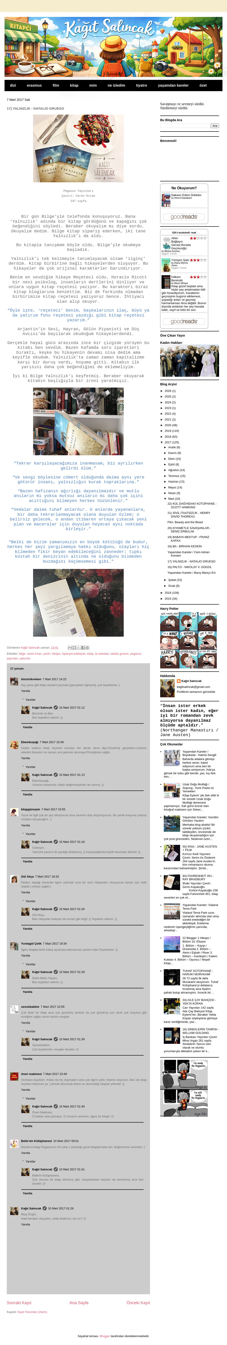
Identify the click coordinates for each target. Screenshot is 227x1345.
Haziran (173, 481)
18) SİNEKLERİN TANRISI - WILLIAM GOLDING (200, 1031)
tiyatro (141, 85)
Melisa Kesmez (172, 251)
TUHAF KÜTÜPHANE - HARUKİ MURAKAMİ (197, 972)
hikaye (56, 653)
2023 (168, 408)
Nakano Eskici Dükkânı (186, 195)
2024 (168, 402)
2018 (168, 436)
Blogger (105, 1336)
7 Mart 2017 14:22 (55, 679)
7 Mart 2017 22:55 (53, 1006)
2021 (168, 419)
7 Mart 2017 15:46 (52, 742)
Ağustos (174, 470)
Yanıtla (25, 691)
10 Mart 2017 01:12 (72, 707)
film (56, 85)
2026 (168, 391)
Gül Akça (27, 876)
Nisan (172, 493)
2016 (168, 592)
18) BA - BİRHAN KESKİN (184, 546)
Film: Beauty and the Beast (185, 522)
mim (93, 85)
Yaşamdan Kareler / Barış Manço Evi (191, 572)
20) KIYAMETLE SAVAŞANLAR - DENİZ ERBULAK (189, 529)
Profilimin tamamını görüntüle (196, 691)
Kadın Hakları (171, 342)
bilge (22, 653)
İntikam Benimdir (177, 278)
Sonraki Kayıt (19, 1303)
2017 (168, 442)
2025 (168, 396)
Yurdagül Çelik (31, 943)
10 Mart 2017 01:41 (72, 1169)
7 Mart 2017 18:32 (47, 876)
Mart (171, 498)
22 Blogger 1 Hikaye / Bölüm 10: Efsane (196, 939)
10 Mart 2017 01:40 (72, 1106)
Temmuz (174, 476)
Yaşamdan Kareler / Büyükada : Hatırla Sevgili (199, 753)
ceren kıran (34, 653)
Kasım (172, 453)
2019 (168, 430)
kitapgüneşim (30, 809)
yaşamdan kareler (173, 85)
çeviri (46, 653)
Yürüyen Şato (180, 260)
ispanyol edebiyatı (74, 653)
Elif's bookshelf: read (184, 232)
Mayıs (172, 487)
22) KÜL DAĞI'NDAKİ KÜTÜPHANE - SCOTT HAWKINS (192, 505)
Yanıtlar (31, 699)
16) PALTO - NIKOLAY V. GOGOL (189, 567)
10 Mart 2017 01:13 (72, 774)
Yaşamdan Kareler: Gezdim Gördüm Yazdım (200, 819)
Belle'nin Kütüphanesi (36, 1141)
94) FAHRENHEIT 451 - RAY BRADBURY (198, 877)
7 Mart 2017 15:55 (53, 809)
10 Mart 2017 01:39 (72, 1039)
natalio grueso (119, 653)
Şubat (172, 580)
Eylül (172, 464)
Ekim (172, 458)
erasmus (34, 85)
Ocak (172, 585)
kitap (74, 85)
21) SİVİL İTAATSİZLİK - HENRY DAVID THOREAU (188, 514)
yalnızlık (24, 658)
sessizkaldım (30, 1006)
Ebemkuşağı (30, 742)
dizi (13, 85)
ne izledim (116, 85)
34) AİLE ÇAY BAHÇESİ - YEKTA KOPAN (199, 1001)
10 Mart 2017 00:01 (66, 1141)
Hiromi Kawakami (183, 198)
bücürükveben (31, 679)
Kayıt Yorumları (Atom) (32, 1312)
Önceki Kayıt (138, 1303)
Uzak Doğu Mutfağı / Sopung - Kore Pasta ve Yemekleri (198, 788)
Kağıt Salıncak (42, 707)
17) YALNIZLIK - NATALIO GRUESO (191, 561)
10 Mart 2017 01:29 (72, 972)
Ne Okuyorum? (184, 188)
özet (203, 85)
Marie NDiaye (181, 283)
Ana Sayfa (79, 1303)
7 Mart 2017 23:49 (55, 1074)
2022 (168, 413)
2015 (168, 598)
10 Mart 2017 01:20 (72, 909)
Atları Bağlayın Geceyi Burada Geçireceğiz (181, 243)
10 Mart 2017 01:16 (72, 842)
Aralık (172, 447)
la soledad (102, 653)
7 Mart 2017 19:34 (55, 943)
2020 (168, 425)
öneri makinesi (31, 1074)
